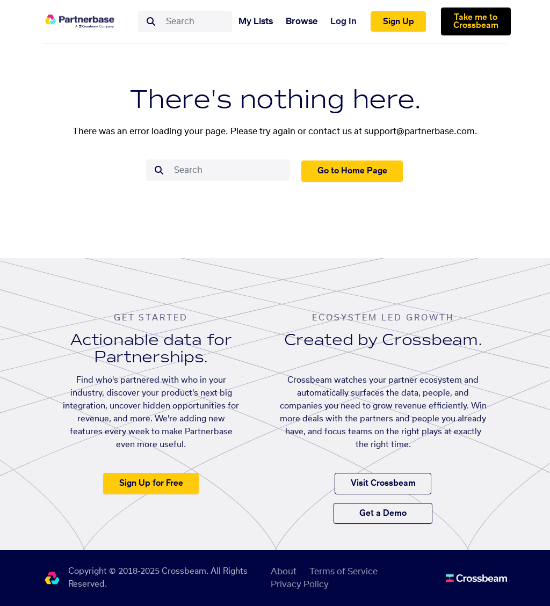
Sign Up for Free (151, 483)
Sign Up (398, 22)
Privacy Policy (300, 584)
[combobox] (196, 21)
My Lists (255, 21)
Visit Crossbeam (383, 483)
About (283, 571)
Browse (301, 21)
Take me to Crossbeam (475, 21)
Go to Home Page (352, 171)
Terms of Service (343, 571)
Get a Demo (383, 513)
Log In (343, 21)
